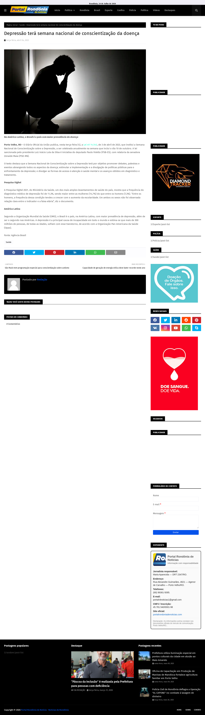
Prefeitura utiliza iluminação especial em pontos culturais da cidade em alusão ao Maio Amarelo (174, 657)
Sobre (188, 710)
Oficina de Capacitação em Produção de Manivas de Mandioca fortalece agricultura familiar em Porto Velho (174, 675)
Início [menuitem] (57, 10)
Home (179, 710)
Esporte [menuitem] (109, 10)
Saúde (22, 25)
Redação (41, 279)
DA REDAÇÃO (79, 690)
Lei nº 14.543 (90, 144)
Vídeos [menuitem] (156, 10)
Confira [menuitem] (120, 10)
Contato (197, 710)
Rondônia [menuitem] (84, 10)
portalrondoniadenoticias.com (167, 614)
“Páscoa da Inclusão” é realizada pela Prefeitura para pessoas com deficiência (102, 684)
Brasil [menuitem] (97, 10)
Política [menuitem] (68, 10)
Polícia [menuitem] (132, 10)
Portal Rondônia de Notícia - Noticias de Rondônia (45, 710)
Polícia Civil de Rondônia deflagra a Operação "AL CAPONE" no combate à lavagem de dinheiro (176, 693)
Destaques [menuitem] (170, 10)
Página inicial (12, 25)
